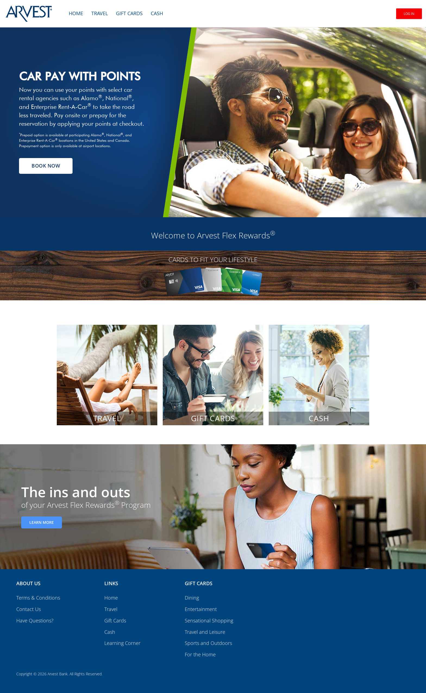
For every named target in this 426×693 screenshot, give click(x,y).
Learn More (41, 522)
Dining (192, 597)
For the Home (200, 654)
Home (76, 13)
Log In (409, 14)
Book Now (46, 165)
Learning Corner (122, 643)
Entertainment (201, 609)
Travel (99, 13)
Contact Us (28, 609)
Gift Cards (129, 13)
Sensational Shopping (209, 620)
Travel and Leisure (205, 632)
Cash (157, 13)
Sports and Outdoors (208, 643)
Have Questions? (35, 620)
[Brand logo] (28, 11)
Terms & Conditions (38, 597)
